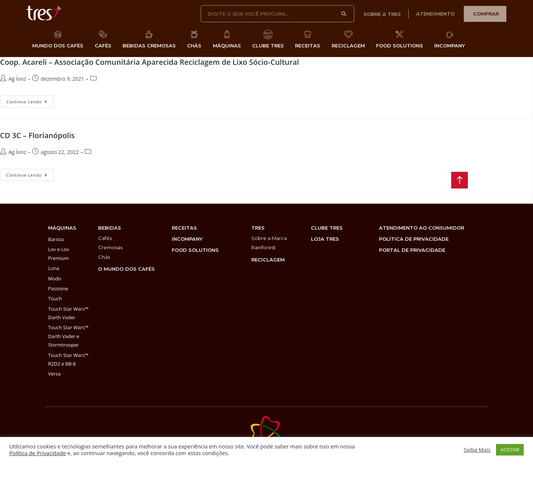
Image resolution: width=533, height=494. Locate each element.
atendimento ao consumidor (421, 228)
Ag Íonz (17, 78)
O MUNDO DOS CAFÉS (126, 269)
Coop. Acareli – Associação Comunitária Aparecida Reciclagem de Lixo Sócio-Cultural (149, 62)
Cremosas (110, 247)
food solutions (195, 250)
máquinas (62, 228)
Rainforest (263, 247)
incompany (187, 239)
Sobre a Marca (269, 238)
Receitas (184, 228)
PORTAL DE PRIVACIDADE (412, 250)
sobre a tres (382, 14)
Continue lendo (30, 100)
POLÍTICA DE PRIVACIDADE (414, 239)
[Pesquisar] (344, 13)
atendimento (435, 14)
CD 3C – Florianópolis (37, 135)
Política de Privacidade (37, 453)
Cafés (105, 238)
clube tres (327, 228)
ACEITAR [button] (509, 449)
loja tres (325, 239)
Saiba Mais (477, 449)
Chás (104, 257)
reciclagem (268, 260)
